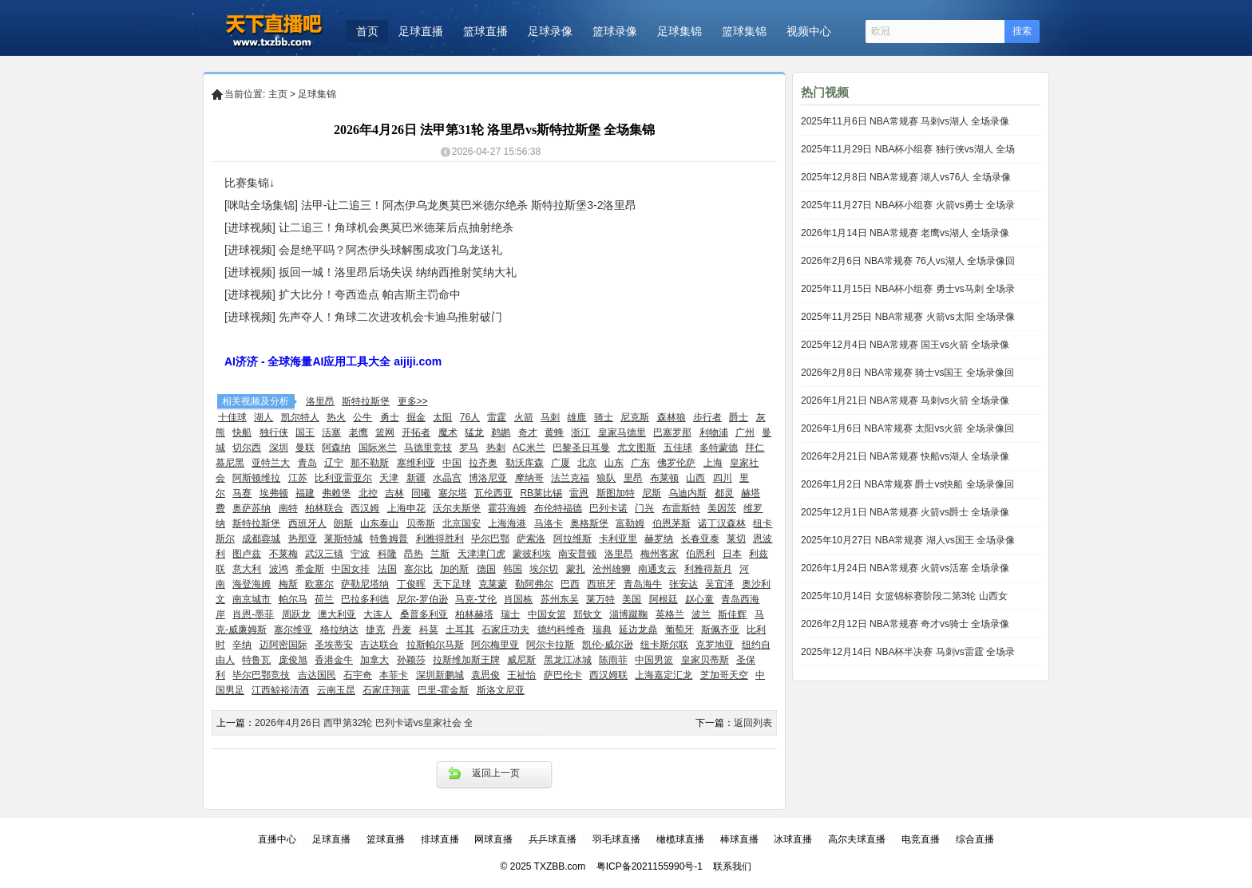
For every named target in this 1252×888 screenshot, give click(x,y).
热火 (336, 417)
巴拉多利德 (365, 599)
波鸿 (278, 568)
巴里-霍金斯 (443, 690)
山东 (614, 462)
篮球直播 (485, 31)
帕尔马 (293, 599)
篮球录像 (614, 31)
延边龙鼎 (638, 629)
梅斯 (288, 584)
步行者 (707, 417)
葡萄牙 (679, 629)
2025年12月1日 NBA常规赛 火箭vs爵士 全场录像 (905, 512)
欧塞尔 (319, 584)
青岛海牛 (643, 584)
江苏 (297, 477)
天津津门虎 (481, 553)
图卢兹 (246, 553)
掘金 (416, 417)
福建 (305, 493)
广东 (640, 462)
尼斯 (651, 493)
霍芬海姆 (507, 508)
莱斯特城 (343, 538)
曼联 (305, 447)
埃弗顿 (274, 493)
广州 (745, 432)
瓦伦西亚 (493, 493)
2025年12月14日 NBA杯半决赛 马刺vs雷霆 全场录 (908, 651)
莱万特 (600, 599)
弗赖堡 (336, 493)
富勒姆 (630, 523)
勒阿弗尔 (534, 584)
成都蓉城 (261, 538)
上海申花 (406, 508)
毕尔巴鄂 (490, 538)
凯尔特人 (300, 417)
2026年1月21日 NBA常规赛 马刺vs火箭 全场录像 (905, 400)
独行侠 (274, 432)
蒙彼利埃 (532, 553)
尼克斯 (634, 417)
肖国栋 (518, 599)
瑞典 (602, 629)
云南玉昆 (336, 690)
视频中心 (808, 31)
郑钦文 (587, 614)
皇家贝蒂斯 (705, 659)
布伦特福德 (558, 508)
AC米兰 (529, 447)
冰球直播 (793, 839)
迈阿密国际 (283, 644)
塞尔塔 (452, 493)
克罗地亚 (714, 644)
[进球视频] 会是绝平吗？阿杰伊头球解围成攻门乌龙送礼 (363, 249)
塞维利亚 (416, 462)
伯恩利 (700, 553)
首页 (367, 31)
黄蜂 (554, 432)
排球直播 (440, 839)
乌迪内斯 (687, 493)
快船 (242, 432)
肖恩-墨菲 (253, 614)
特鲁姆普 (389, 538)
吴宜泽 (719, 584)
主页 (277, 94)
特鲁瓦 (256, 659)
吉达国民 (317, 675)
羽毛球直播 (616, 839)
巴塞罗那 (672, 432)
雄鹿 (576, 417)
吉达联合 (379, 644)
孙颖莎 (411, 659)
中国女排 (350, 568)
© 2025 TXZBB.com (543, 866)
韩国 (512, 568)
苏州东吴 (560, 599)
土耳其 (460, 629)
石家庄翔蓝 (386, 690)
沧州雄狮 (611, 568)
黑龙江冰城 (568, 659)
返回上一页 (496, 773)
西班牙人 (307, 523)
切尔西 (246, 447)
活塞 (331, 432)
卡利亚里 (618, 538)
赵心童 (699, 599)
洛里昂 (320, 401)
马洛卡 (548, 523)
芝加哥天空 (724, 675)
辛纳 (242, 644)
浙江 (580, 432)
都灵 (724, 493)
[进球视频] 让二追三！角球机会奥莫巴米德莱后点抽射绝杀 (368, 227)
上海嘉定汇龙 (663, 675)
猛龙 (474, 432)
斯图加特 (615, 493)
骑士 (603, 417)
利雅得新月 (708, 568)
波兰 (701, 614)
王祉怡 (521, 675)
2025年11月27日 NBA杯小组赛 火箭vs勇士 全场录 (908, 205)
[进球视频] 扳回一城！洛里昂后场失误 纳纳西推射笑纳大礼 (370, 272)
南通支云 (657, 568)
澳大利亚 (337, 614)
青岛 (307, 462)
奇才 (527, 432)
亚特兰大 (271, 462)
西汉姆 (365, 508)
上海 (713, 462)
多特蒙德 (718, 447)
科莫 (428, 629)
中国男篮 (654, 659)
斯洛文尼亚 (501, 690)
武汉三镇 (324, 553)
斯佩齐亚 (720, 629)
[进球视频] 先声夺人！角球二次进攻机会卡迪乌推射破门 (363, 316)
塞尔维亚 (293, 629)
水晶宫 (447, 477)
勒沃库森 (524, 462)
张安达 (683, 584)
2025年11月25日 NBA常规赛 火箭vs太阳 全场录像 (908, 316)
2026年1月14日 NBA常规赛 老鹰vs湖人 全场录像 (905, 233)
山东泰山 (379, 523)
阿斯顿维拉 (256, 477)
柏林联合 (324, 508)
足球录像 (550, 31)
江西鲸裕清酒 (280, 690)
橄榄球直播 (680, 839)
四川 (722, 477)
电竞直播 (920, 839)
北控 (368, 493)
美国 (631, 599)
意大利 (246, 568)
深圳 (278, 447)
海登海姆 (251, 584)
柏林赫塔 (474, 614)
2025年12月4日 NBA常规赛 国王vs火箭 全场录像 (905, 344)
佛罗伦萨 (676, 462)
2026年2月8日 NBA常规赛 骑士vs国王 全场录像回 (907, 372)
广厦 (560, 462)
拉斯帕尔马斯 (435, 644)
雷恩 (578, 493)
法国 (387, 568)
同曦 (420, 493)
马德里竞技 (428, 447)
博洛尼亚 (488, 477)
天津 (388, 477)
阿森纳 (336, 447)
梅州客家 (659, 553)
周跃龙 (296, 614)
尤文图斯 (636, 447)
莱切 (736, 538)
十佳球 (232, 417)
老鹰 (358, 432)
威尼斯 (521, 659)
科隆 (387, 553)
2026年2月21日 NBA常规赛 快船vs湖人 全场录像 (905, 456)
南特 (288, 508)
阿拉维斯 (572, 538)
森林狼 (671, 417)
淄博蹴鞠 (628, 614)
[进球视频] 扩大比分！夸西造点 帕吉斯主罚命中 (342, 294)
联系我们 (732, 866)
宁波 (360, 553)
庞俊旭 (293, 659)
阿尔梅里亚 (495, 644)
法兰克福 (570, 477)
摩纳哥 (529, 477)
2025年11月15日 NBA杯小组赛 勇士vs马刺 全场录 (908, 288)
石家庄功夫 (505, 629)
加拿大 (374, 659)
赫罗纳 (658, 538)
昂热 (413, 553)
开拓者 (416, 432)
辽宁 (333, 462)
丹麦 (401, 629)
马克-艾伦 (476, 599)
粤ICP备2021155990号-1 (649, 866)
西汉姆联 (608, 675)
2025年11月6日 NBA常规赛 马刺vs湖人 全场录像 (905, 121)
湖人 (263, 417)
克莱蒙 (492, 584)
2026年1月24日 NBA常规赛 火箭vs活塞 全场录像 (905, 568)
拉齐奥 (483, 462)
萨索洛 (531, 538)
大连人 (377, 614)
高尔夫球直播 (857, 839)
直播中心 (277, 839)
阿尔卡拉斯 (550, 644)
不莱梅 (283, 553)
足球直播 (420, 31)
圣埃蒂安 (334, 644)
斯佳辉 (732, 614)
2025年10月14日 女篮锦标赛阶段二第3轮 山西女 (904, 596)
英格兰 (670, 614)
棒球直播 (739, 839)
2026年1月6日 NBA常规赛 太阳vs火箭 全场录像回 (907, 428)
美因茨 (721, 508)
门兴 (644, 508)
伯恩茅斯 (671, 523)
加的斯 (454, 568)
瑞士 (510, 614)
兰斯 (440, 553)
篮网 (384, 432)
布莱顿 (664, 477)
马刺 (550, 417)
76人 (470, 417)
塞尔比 (418, 568)
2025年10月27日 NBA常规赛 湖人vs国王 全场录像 (908, 540)
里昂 (633, 477)
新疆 (416, 477)
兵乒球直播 (552, 839)
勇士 (389, 417)
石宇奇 (357, 675)
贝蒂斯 (420, 523)
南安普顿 (577, 553)
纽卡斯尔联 (664, 644)
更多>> (413, 401)
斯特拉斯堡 (366, 401)
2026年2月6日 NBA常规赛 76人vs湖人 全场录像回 (908, 260)
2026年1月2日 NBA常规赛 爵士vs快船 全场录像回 (907, 484)
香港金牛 (334, 659)
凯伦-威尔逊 (607, 644)
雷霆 (496, 417)
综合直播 (975, 839)
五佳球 (678, 447)
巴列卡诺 (608, 508)
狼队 (606, 477)
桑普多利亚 (424, 614)
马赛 (242, 493)
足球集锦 (679, 31)
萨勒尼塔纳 (365, 584)
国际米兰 (378, 447)
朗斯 (343, 523)
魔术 (448, 432)
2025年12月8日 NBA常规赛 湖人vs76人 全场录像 (906, 177)
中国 (452, 462)
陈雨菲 (613, 659)
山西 (695, 477)
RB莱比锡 (541, 493)
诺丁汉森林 (722, 523)
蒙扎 (575, 568)
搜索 (1022, 31)
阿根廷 (663, 599)
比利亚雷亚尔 (343, 477)
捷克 (375, 629)
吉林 (394, 493)
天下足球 (452, 584)
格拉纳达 (339, 629)
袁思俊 (485, 675)
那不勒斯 (370, 462)
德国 (486, 568)
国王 (305, 432)
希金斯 (309, 568)
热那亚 (302, 538)
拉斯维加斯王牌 (466, 659)
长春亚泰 (700, 538)
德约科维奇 (561, 629)
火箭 (523, 417)
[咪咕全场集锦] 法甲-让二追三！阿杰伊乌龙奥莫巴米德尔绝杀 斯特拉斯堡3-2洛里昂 (430, 205)
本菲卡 (393, 675)
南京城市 (251, 599)
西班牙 (601, 584)
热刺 (495, 447)
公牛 (362, 417)
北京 (586, 462)
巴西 (570, 584)
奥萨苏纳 (251, 508)
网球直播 (493, 839)
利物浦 (713, 432)
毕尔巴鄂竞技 (261, 675)
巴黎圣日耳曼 (581, 447)
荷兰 (324, 599)
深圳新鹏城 (440, 675)
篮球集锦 (744, 31)
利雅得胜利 (440, 538)
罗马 (468, 447)
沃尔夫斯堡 (457, 508)
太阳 (442, 417)
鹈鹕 (500, 432)
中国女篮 (547, 614)
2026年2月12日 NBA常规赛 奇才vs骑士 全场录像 (905, 623)
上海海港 (507, 523)
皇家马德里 (622, 432)
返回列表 (753, 722)
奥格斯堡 (589, 523)
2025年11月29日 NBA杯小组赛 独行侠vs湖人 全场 (908, 149)
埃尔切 (543, 568)
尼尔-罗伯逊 (422, 599)
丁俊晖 (411, 584)
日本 (732, 553)
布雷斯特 (681, 508)
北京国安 (461, 523)
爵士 (738, 417)
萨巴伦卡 (563, 675)
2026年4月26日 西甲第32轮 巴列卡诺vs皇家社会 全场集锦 (378, 722)
